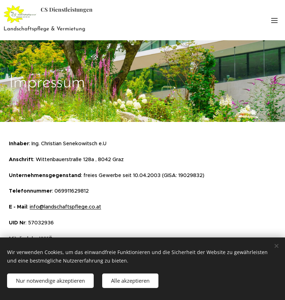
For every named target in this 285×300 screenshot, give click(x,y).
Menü (274, 20)
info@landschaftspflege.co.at (65, 207)
